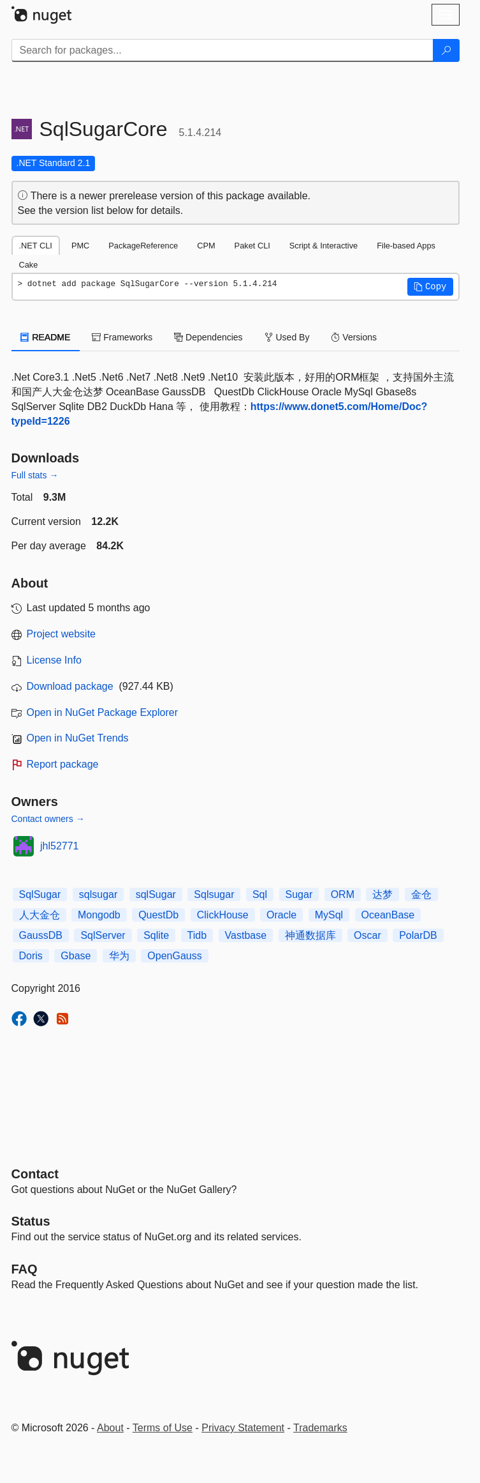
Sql (259, 894)
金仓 (421, 894)
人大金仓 (39, 914)
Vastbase (246, 935)
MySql (329, 914)
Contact (35, 1174)
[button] (430, 287)
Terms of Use (163, 1427)
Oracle (281, 914)
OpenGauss (174, 955)
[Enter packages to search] (222, 50)
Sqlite (156, 935)
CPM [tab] (206, 245)
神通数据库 (310, 935)
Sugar (299, 894)
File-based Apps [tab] (406, 245)
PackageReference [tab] (143, 245)
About (110, 1427)
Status (30, 1221)
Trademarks (320, 1427)
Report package (63, 764)
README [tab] (46, 337)
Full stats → (35, 475)
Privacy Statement (242, 1427)
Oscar (367, 935)
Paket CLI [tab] (252, 245)
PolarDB (418, 935)
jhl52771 (59, 845)
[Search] (446, 50)
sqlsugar (98, 894)
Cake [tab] (28, 265)
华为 (119, 955)
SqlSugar (40, 894)
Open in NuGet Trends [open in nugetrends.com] (78, 738)
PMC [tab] (80, 245)
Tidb (197, 935)
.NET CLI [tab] (35, 245)
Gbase (76, 955)
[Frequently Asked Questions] (24, 1269)
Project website (61, 633)
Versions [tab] (354, 337)
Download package (70, 686)
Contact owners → (48, 819)
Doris (31, 955)
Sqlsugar (214, 894)
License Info (54, 660)
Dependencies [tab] (208, 337)
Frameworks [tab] (122, 337)
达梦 (382, 894)
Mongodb (99, 914)
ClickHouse (223, 914)
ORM (342, 894)
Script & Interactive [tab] (323, 245)
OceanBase (388, 914)
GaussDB (40, 935)
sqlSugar (156, 894)
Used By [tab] (287, 337)
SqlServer (102, 935)
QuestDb (158, 914)
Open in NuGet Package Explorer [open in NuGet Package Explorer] (102, 712)
